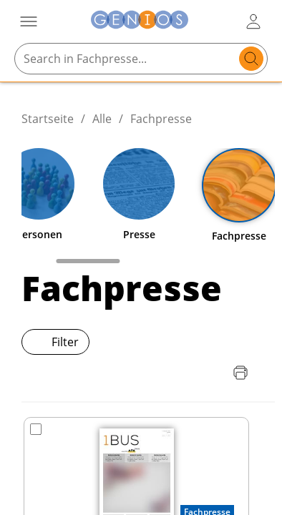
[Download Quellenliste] (212, 372)
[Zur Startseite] (139, 21)
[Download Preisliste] (183, 372)
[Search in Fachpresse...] (127, 58)
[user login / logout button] (253, 21)
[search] (251, 58)
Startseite (47, 119)
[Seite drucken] (240, 372)
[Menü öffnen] (28, 21)
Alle (102, 119)
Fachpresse (161, 119)
